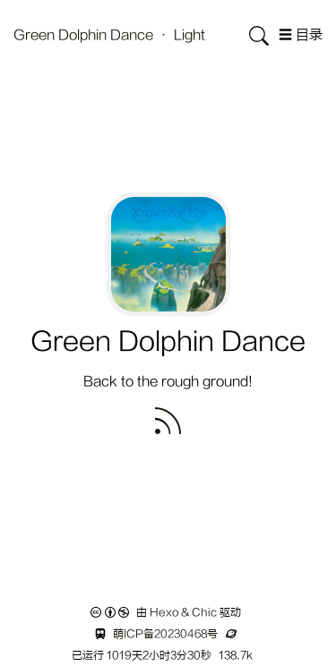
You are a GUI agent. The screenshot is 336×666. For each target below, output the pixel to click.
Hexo (164, 612)
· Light (181, 35)
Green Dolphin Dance (85, 35)
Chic (204, 612)
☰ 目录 (301, 35)
